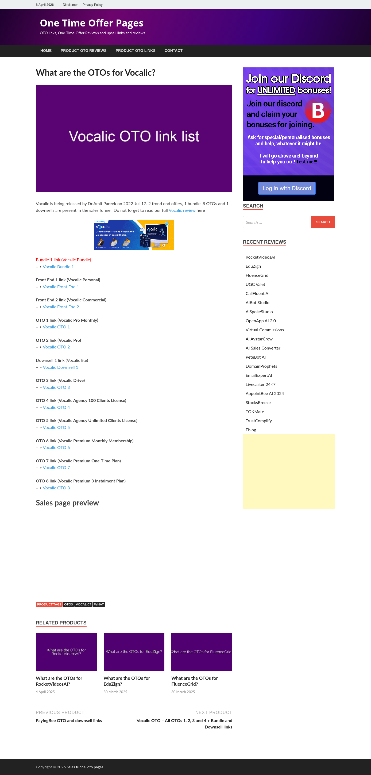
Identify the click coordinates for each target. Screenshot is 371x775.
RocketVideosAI (260, 256)
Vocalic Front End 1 (61, 286)
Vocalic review (182, 210)
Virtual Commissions (265, 329)
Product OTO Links (136, 50)
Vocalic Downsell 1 (60, 367)
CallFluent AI (258, 293)
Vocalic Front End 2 (61, 306)
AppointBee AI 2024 (265, 393)
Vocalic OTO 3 (56, 387)
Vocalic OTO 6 (56, 447)
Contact (174, 50)
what (99, 604)
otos (68, 604)
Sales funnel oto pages (85, 767)
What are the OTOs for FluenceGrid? (194, 681)
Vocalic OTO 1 (56, 326)
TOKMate (255, 411)
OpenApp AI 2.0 (261, 320)
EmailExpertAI (259, 375)
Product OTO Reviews (84, 50)
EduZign (253, 265)
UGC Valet (255, 284)
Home (46, 50)
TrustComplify (259, 420)
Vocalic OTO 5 (56, 427)
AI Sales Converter (263, 347)
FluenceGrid (257, 275)
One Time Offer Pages (92, 22)
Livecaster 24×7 (261, 384)
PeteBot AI (256, 356)
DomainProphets (261, 366)
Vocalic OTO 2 (56, 346)
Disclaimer (70, 5)
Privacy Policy (93, 5)
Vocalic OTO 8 (56, 487)
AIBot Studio (257, 302)
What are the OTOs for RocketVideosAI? (59, 681)
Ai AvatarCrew (259, 338)
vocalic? (83, 604)
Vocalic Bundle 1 (58, 266)
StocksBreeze (258, 402)
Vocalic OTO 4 (56, 407)
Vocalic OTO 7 (56, 467)
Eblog (251, 429)
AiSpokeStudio (259, 311)
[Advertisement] (289, 471)
